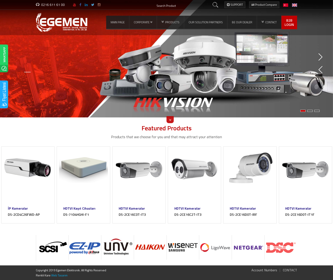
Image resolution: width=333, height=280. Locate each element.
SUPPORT (235, 4)
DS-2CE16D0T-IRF (243, 214)
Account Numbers (264, 270)
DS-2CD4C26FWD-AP (24, 214)
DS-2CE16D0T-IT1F (300, 214)
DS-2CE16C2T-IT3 (188, 214)
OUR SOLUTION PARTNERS (206, 22)
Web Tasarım (59, 275)
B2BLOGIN (289, 22)
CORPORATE (143, 22)
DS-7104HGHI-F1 (76, 214)
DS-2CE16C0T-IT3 (132, 214)
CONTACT (269, 22)
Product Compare (264, 4)
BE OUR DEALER (242, 22)
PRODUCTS (170, 22)
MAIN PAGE (118, 22)
